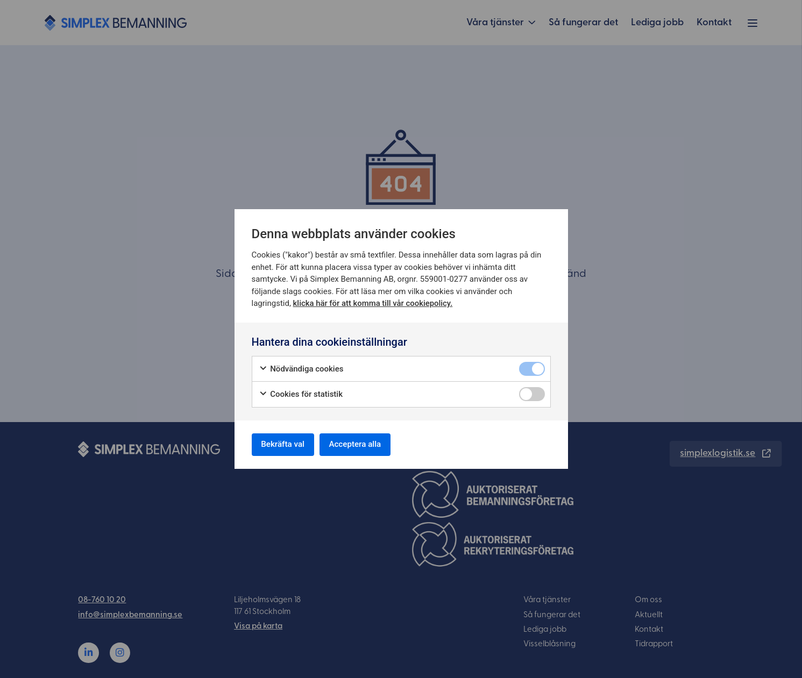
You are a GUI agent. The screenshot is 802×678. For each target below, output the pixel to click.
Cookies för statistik (301, 393)
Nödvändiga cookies (301, 367)
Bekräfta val (286, 444)
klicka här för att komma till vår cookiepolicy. (373, 301)
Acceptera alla (364, 444)
